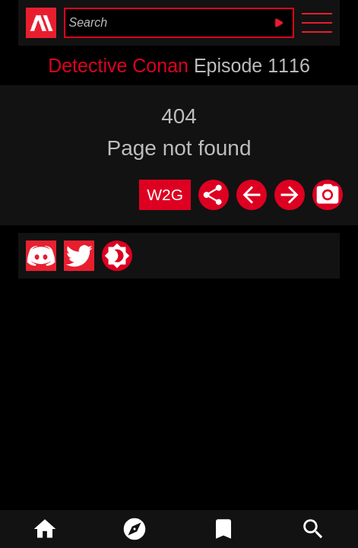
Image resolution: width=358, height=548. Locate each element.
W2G (165, 194)
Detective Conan (118, 65)
